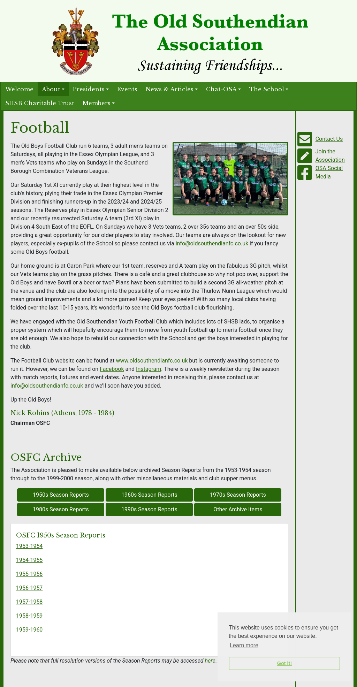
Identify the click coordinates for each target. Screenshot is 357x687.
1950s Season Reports (61, 494)
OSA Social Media (329, 172)
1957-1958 (29, 601)
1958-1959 (29, 615)
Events (127, 89)
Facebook (112, 369)
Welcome (19, 89)
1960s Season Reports (149, 494)
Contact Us (329, 139)
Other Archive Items (237, 509)
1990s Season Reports (149, 509)
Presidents (89, 89)
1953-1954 (29, 546)
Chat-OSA (221, 89)
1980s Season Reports (61, 509)
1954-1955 (29, 560)
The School (266, 89)
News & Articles (169, 89)
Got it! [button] (284, 663)
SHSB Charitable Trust (39, 103)
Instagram (148, 369)
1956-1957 (29, 588)
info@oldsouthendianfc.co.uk (212, 243)
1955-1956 (29, 574)
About (51, 89)
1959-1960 (29, 629)
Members (97, 103)
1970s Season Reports (238, 494)
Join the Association (330, 155)
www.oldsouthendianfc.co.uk (152, 360)
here (210, 660)
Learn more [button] (244, 645)
